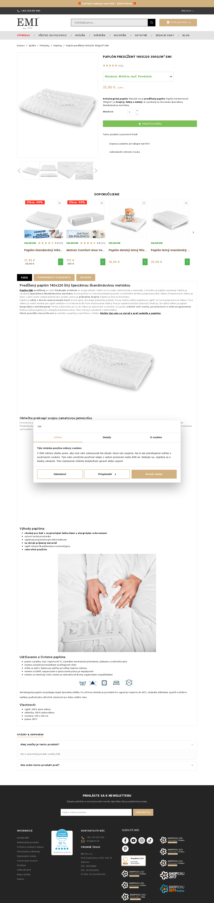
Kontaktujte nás (93, 830)
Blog (185, 35)
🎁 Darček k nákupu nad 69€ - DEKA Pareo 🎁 (107, 3)
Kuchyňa (120, 35)
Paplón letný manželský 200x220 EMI (178, 250)
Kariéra (20, 879)
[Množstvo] (131, 112)
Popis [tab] (24, 277)
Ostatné (141, 35)
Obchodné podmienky (28, 851)
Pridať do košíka (149, 123)
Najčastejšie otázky (26, 856)
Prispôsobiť (107, 474)
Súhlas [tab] (58, 437)
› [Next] (193, 232)
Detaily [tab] (107, 437)
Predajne (21, 865)
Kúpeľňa (99, 35)
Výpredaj (23, 35)
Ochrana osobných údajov (30, 847)
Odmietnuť (60, 474)
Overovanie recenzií (27, 860)
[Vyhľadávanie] (109, 22)
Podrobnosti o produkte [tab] (55, 277)
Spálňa (80, 35)
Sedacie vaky (165, 35)
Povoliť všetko (154, 474)
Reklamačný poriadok (28, 842)
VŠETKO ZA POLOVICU (52, 35)
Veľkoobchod (24, 869)
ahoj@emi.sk (92, 841)
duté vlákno (44, 709)
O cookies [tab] (156, 437)
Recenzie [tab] (87, 277)
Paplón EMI (26, 290)
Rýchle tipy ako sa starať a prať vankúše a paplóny (130, 313)
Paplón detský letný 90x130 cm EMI (134, 250)
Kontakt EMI (23, 837)
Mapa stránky (23, 874)
